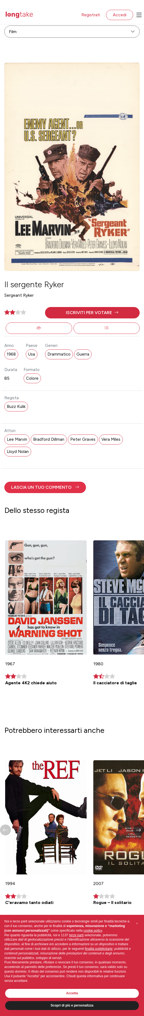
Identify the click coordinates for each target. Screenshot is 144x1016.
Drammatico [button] (59, 354)
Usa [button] (31, 354)
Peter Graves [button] (82, 439)
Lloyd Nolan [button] (18, 451)
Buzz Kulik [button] (16, 406)
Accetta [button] (72, 993)
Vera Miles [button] (110, 439)
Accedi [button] (119, 14)
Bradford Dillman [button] (48, 439)
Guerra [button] (82, 354)
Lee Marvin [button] (17, 439)
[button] (92, 312)
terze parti (76, 935)
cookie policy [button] (93, 930)
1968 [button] (11, 354)
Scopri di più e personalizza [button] (71, 1005)
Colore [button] (32, 378)
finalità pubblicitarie (99, 949)
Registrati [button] (90, 14)
